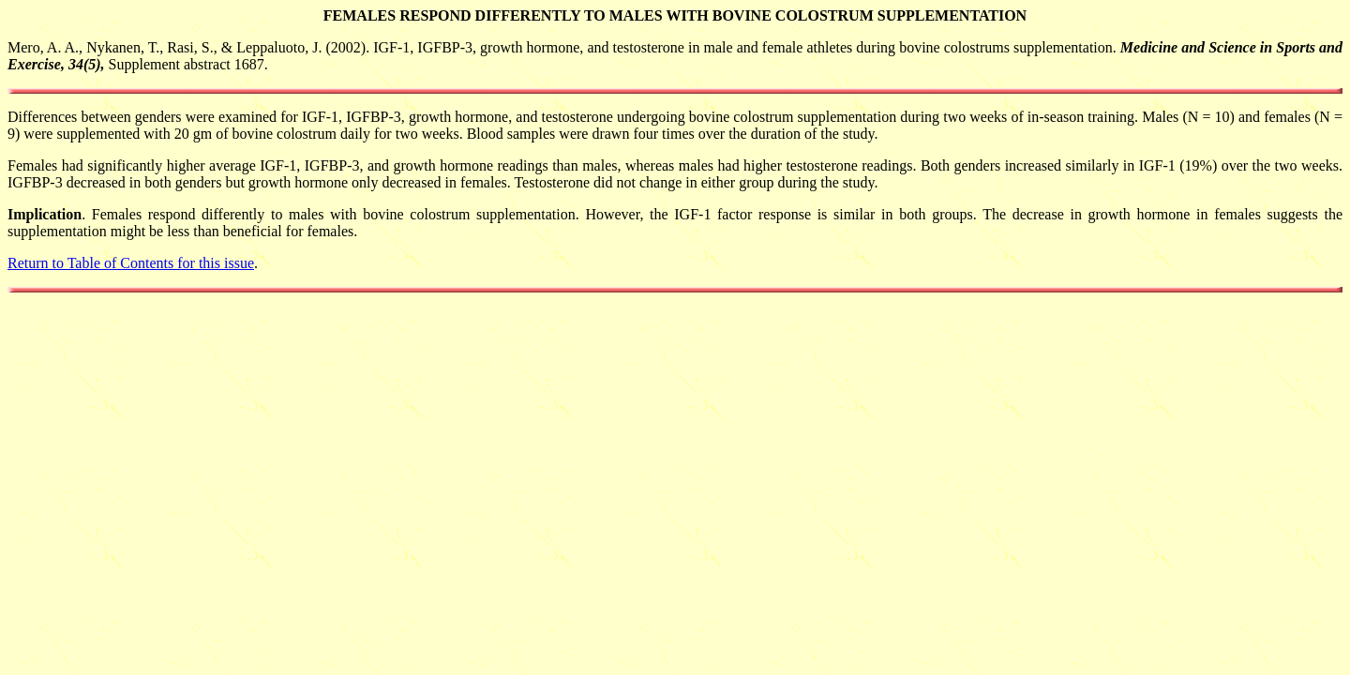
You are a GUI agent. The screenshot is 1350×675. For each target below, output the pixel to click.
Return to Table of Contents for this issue (131, 263)
